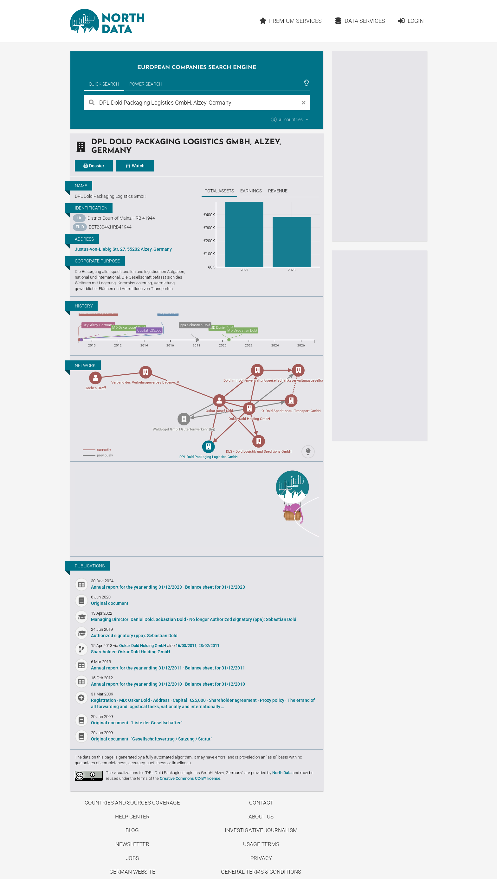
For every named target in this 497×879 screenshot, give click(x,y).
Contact (261, 802)
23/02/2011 (208, 645)
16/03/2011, (186, 645)
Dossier (94, 165)
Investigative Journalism (261, 830)
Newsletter (132, 844)
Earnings (251, 190)
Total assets (219, 190)
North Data (282, 772)
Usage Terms (261, 844)
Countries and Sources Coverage (132, 802)
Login (410, 20)
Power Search (145, 84)
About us (261, 816)
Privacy (261, 858)
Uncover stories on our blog (197, 508)
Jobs (132, 858)
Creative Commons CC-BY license (190, 778)
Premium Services (290, 20)
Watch (135, 165)
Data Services (359, 20)
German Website (132, 872)
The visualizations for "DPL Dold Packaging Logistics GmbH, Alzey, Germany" (174, 772)
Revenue (277, 190)
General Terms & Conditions (261, 872)
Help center (132, 816)
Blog (132, 830)
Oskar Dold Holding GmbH (143, 645)
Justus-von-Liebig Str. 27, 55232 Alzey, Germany (123, 249)
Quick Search (104, 84)
